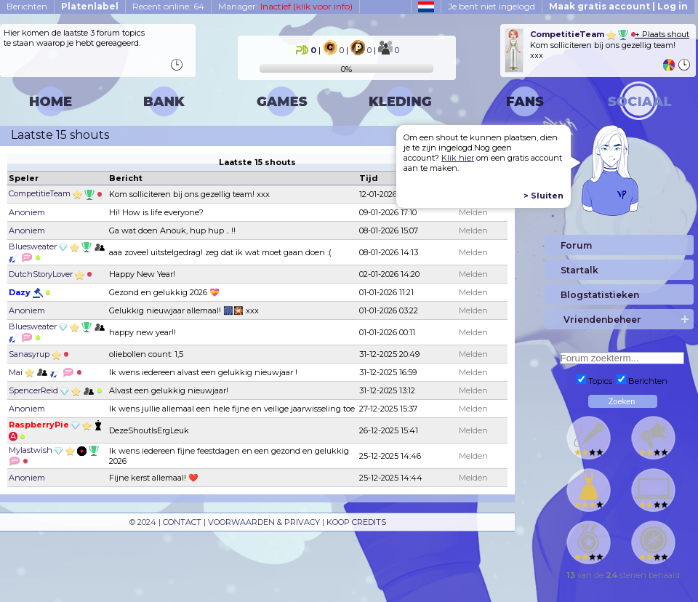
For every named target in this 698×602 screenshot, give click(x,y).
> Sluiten (543, 195)
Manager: (285, 6)
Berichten (27, 6)
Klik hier (457, 158)
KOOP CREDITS (356, 522)
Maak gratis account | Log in (618, 6)
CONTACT (182, 522)
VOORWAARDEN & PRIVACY (264, 522)
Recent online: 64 (168, 6)
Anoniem (27, 212)
